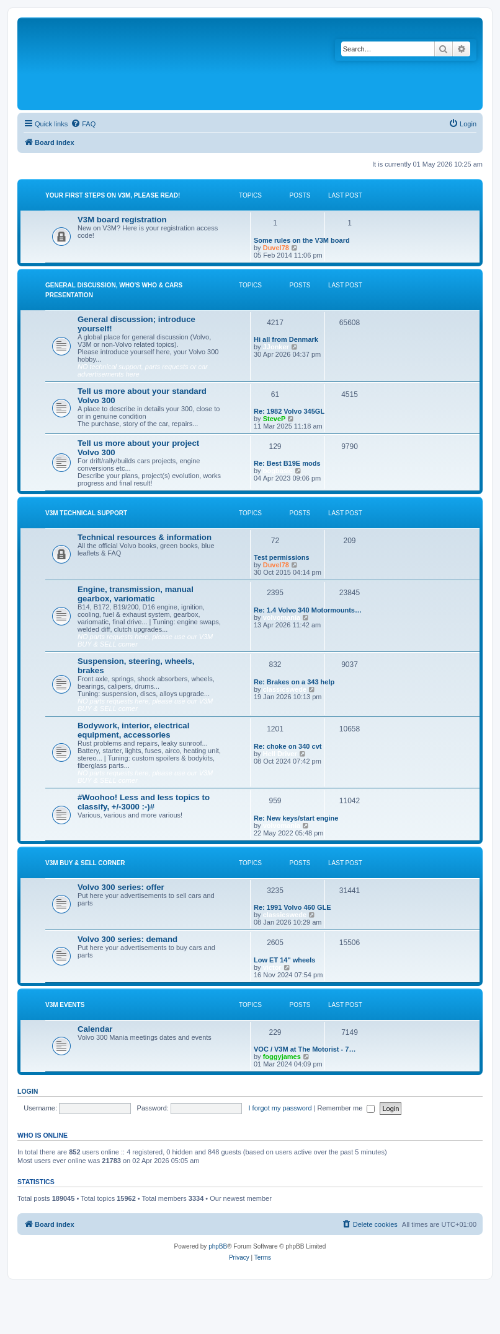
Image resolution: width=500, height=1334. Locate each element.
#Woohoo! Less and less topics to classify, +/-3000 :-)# (144, 802)
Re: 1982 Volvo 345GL (289, 411)
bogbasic (278, 470)
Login (27, 1091)
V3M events (64, 1004)
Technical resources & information (145, 537)
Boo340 (286, 1198)
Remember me (346, 1108)
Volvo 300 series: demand (127, 939)
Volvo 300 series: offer (121, 887)
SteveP (274, 418)
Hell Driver (280, 753)
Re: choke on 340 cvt (287, 746)
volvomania (282, 617)
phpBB (217, 1246)
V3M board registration (122, 219)
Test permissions (282, 557)
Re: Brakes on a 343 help (294, 682)
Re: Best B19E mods (287, 463)
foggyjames (282, 1056)
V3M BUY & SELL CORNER (85, 863)
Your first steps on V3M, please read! (112, 195)
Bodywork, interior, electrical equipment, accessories (133, 730)
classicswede (284, 689)
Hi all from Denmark (286, 339)
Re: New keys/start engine (296, 818)
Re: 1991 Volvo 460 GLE (292, 907)
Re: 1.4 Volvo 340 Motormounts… (308, 610)
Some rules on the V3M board (302, 240)
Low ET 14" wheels (284, 960)
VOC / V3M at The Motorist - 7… (304, 1049)
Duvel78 (276, 247)
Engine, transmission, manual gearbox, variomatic (136, 594)
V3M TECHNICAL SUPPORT (86, 513)
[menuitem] (83, 123)
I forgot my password (280, 1108)
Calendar (95, 1029)
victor (272, 967)
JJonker (276, 347)
